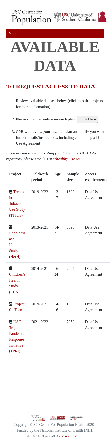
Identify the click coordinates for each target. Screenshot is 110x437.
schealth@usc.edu (67, 159)
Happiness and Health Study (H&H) (17, 245)
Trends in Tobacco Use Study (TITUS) (17, 203)
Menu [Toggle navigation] (12, 33)
